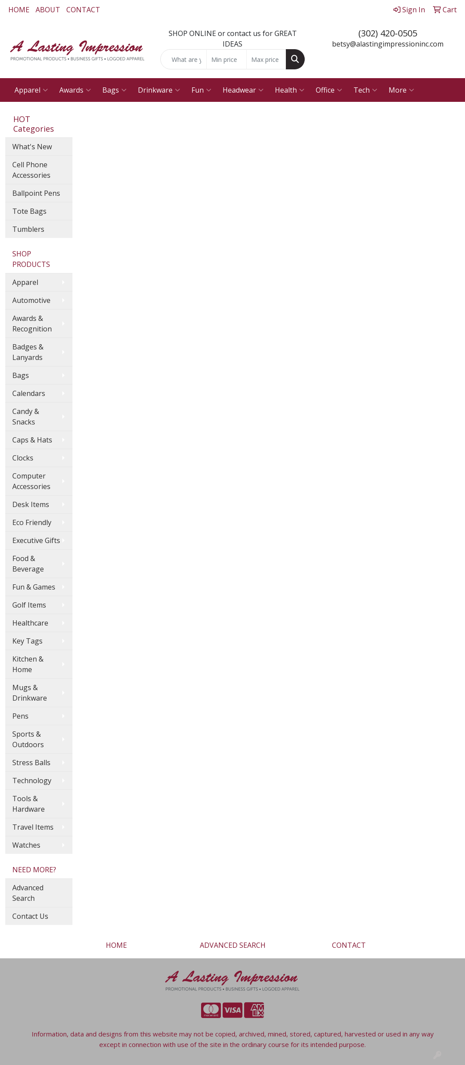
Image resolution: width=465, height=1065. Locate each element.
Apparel (31, 90)
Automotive (31, 300)
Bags (114, 90)
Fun (201, 90)
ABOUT (48, 9)
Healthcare (30, 623)
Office (329, 90)
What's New (32, 146)
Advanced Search (27, 893)
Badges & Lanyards (27, 352)
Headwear (243, 90)
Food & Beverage (28, 564)
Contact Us (30, 916)
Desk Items (30, 504)
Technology (31, 780)
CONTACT (83, 9)
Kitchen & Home (27, 664)
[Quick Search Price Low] (226, 59)
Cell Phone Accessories (31, 170)
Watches (26, 845)
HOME (18, 9)
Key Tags (27, 641)
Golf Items (29, 605)
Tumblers (28, 229)
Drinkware (159, 90)
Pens (20, 716)
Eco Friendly (31, 522)
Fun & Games (33, 587)
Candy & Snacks (25, 417)
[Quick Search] (183, 59)
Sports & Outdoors (28, 739)
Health (289, 90)
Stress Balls (31, 762)
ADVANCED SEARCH (233, 945)
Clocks (22, 458)
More (401, 90)
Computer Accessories (31, 481)
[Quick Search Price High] (266, 59)
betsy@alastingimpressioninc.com (387, 44)
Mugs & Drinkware (29, 693)
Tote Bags (29, 211)
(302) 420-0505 (387, 33)
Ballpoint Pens (36, 193)
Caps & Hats (32, 440)
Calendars (28, 393)
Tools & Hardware (28, 804)
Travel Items (33, 827)
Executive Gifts (36, 540)
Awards (75, 90)
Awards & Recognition (32, 323)
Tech (365, 90)
